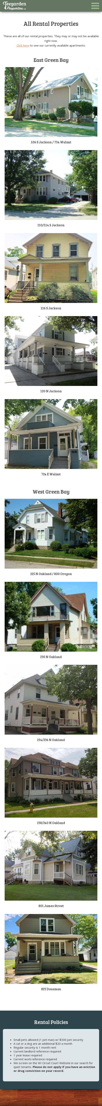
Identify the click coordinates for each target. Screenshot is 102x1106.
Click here (23, 45)
